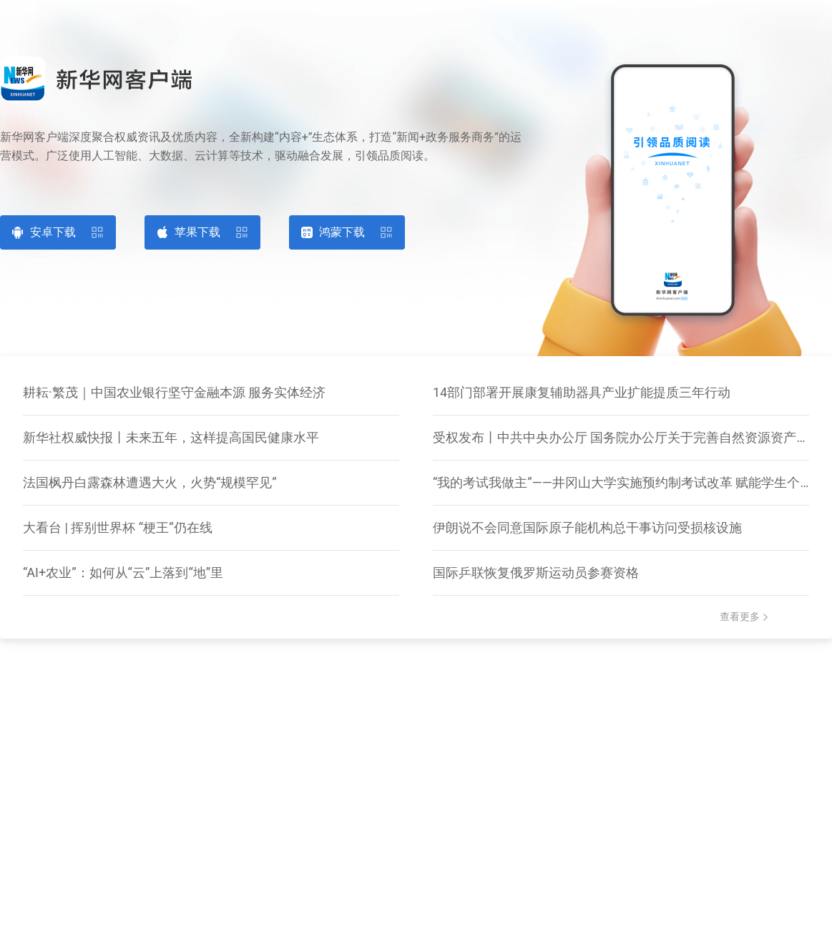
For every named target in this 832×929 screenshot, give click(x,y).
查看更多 (740, 616)
